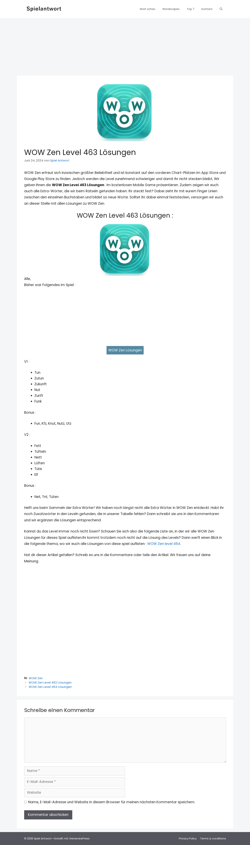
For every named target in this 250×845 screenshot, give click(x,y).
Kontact (207, 9)
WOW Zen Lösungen (125, 350)
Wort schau (147, 9)
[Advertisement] (125, 45)
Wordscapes (171, 9)
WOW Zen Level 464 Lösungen (50, 687)
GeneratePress (79, 838)
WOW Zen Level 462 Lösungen (50, 682)
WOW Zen (36, 678)
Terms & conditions (213, 838)
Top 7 (190, 9)
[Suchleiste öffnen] (221, 9)
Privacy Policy (187, 838)
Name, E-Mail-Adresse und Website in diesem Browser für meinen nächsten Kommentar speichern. (111, 802)
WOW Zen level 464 (163, 543)
